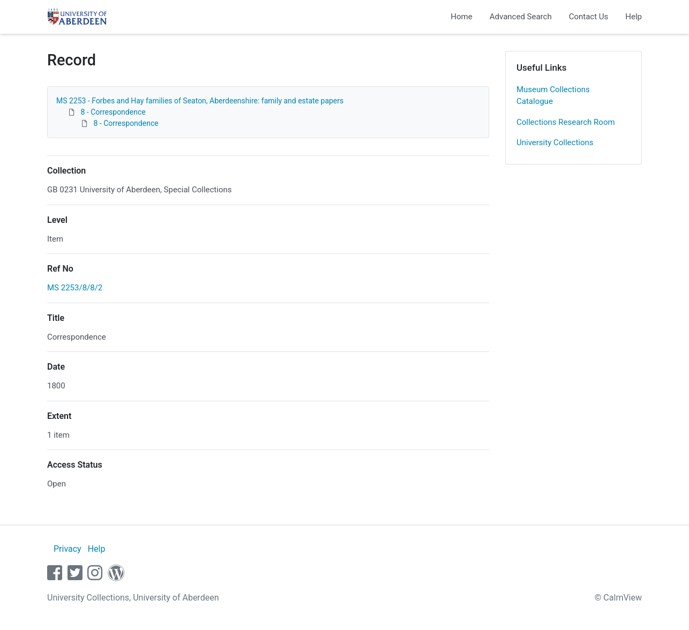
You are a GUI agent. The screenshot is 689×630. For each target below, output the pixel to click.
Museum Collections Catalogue (553, 96)
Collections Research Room (565, 122)
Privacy (67, 549)
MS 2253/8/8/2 (74, 287)
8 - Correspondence (112, 112)
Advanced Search (521, 16)
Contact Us (589, 16)
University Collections (555, 142)
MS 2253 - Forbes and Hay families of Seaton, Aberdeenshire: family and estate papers (199, 100)
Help (633, 16)
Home (461, 16)
